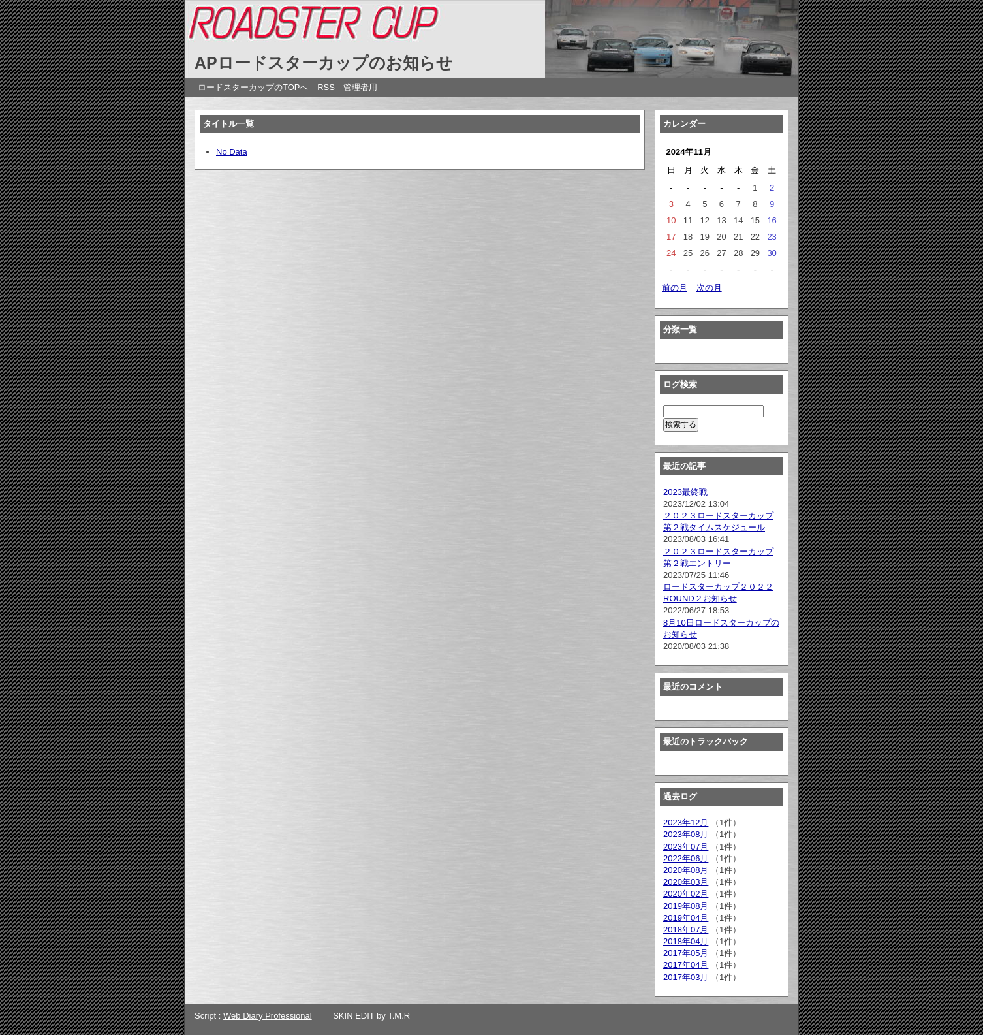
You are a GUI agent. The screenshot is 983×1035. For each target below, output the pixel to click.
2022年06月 (685, 858)
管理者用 (360, 87)
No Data (231, 152)
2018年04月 (685, 941)
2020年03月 (685, 882)
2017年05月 (685, 953)
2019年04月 (685, 918)
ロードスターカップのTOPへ (253, 87)
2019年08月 (685, 906)
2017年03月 (685, 977)
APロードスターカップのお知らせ (324, 63)
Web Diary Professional (267, 1016)
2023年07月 (685, 847)
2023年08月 (685, 834)
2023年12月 (685, 822)
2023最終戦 (685, 492)
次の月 (709, 288)
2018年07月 (685, 929)
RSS (326, 87)
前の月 (674, 288)
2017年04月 (685, 965)
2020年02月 (685, 894)
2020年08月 (685, 870)
